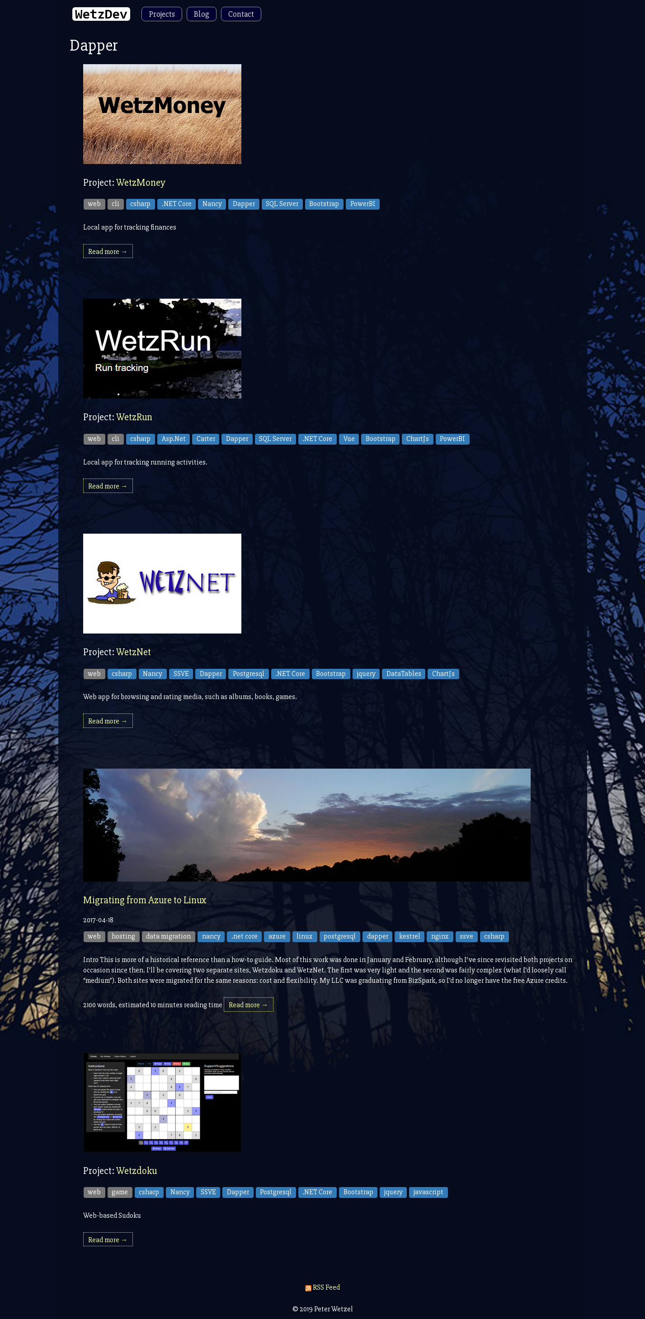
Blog (201, 14)
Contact (241, 14)
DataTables (403, 673)
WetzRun (134, 417)
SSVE (181, 673)
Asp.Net (174, 438)
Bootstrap (324, 203)
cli (115, 203)
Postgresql (248, 673)
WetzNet (133, 652)
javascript (428, 1192)
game (120, 1192)
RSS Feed (322, 1287)
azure (277, 936)
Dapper (244, 203)
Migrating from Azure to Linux (145, 900)
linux (305, 936)
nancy (211, 936)
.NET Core (177, 203)
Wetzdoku (136, 1171)
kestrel (409, 936)
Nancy (212, 203)
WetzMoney (140, 183)
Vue (349, 438)
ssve (466, 936)
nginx (440, 936)
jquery (366, 673)
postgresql (340, 936)
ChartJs (417, 438)
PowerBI (363, 203)
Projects (162, 14)
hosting (123, 936)
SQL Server (282, 203)
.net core (244, 936)
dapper (377, 936)
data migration (168, 936)
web (94, 203)
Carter (206, 438)
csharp (140, 203)
